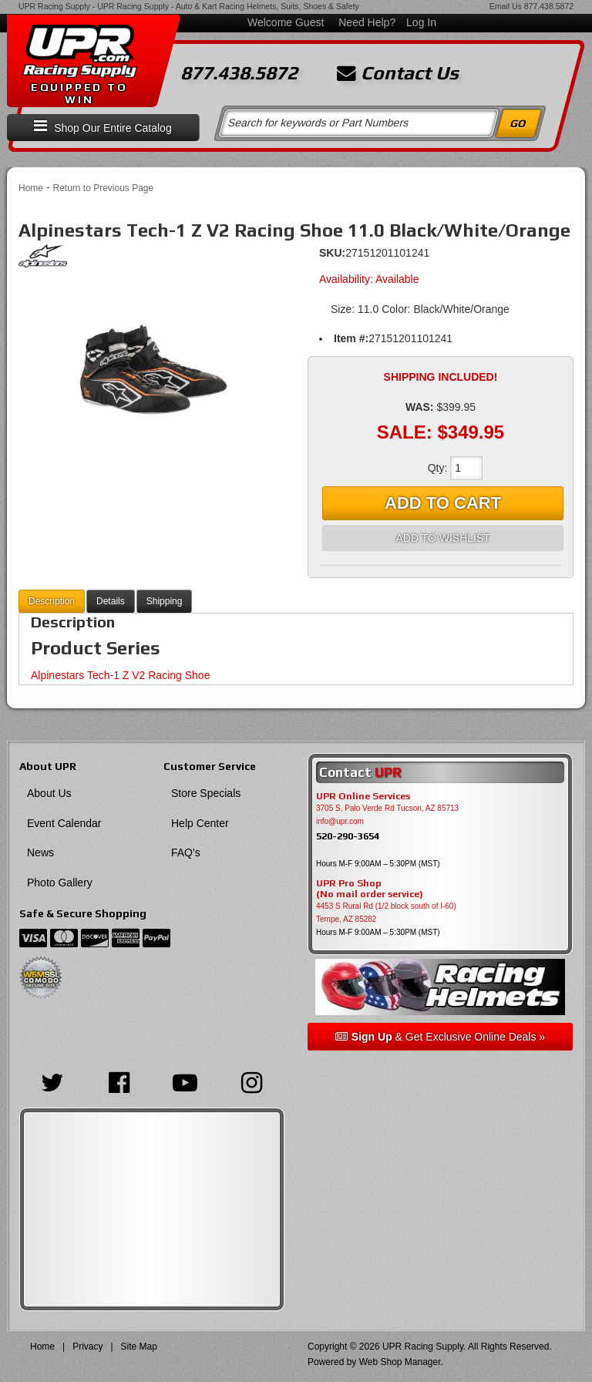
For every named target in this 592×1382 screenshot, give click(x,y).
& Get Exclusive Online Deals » (440, 1037)
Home (30, 188)
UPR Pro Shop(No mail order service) (369, 888)
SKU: (332, 253)
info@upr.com (340, 821)
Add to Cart (443, 503)
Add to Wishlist (442, 538)
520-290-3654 (347, 836)
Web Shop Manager (400, 1362)
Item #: (351, 338)
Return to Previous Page (102, 188)
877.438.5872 (549, 6)
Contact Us (398, 73)
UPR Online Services (363, 796)
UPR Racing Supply (54, 6)
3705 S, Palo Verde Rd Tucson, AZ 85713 (387, 808)
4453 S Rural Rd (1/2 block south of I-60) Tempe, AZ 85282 (386, 912)
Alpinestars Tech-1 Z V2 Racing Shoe (120, 675)
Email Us (505, 6)
